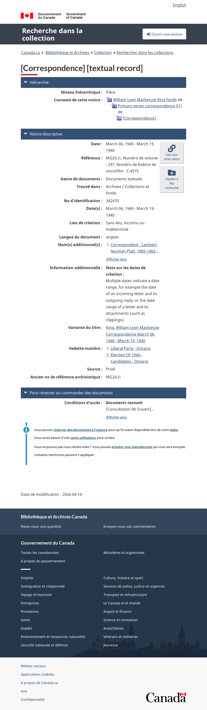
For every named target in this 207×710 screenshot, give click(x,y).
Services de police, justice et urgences (134, 586)
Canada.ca (30, 52)
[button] (172, 153)
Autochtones (114, 628)
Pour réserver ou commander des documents (68, 392)
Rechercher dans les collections (144, 52)
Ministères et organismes (124, 552)
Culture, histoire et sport (123, 578)
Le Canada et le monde (122, 603)
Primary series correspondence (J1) (150, 106)
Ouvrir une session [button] (164, 34)
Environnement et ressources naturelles (53, 636)
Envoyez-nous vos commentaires (130, 526)
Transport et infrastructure (125, 594)
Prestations (30, 611)
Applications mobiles (37, 674)
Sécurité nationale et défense (44, 645)
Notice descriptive (43, 134)
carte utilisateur (83, 438)
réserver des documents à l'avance (80, 430)
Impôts (26, 628)
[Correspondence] (139, 118)
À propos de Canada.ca (39, 682)
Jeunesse (111, 645)
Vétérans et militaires (121, 636)
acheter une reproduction (131, 447)
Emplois (27, 578)
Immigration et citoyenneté (43, 586)
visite (174, 430)
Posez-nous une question (41, 526)
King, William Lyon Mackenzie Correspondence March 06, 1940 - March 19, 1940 (132, 334)
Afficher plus (116, 259)
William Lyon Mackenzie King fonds (145, 99)
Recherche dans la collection (52, 34)
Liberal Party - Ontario (131, 348)
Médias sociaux (33, 666)
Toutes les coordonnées (40, 552)
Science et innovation (121, 620)
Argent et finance (118, 611)
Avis (24, 691)
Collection (103, 52)
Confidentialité (33, 699)
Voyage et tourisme (36, 594)
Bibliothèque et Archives (67, 52)
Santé (25, 620)
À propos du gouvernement (43, 561)
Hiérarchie (36, 82)
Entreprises (30, 603)
